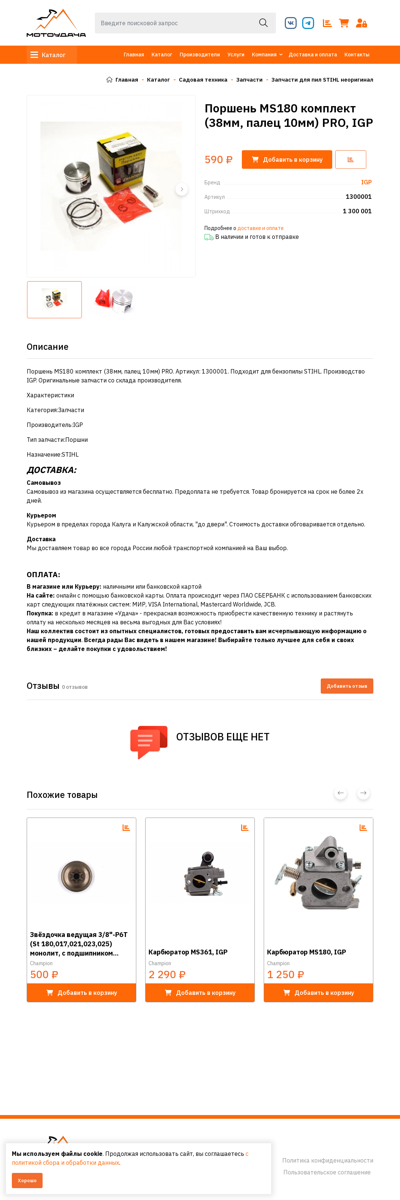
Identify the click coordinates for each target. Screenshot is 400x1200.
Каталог (52, 55)
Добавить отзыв (347, 686)
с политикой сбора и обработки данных (108, 1162)
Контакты (357, 54)
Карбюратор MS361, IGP (188, 952)
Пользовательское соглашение (327, 1172)
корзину (289, 159)
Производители (200, 54)
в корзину (81, 992)
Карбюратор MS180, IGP (306, 952)
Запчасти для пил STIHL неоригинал (320, 79)
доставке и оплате (260, 228)
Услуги (235, 54)
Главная (134, 54)
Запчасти (244, 79)
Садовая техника (195, 79)
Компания (264, 54)
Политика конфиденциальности (327, 1160)
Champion (41, 963)
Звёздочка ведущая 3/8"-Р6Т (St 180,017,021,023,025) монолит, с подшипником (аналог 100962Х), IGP (79, 943)
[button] (181, 189)
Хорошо (27, 1180)
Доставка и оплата (313, 54)
